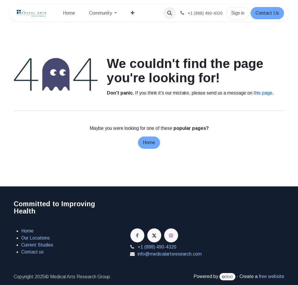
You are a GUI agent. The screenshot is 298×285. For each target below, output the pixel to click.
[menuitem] (69, 13)
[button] (170, 13)
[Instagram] (171, 235)
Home (149, 142)
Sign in (237, 13)
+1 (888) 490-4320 (157, 246)
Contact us (32, 251)
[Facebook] (137, 235)
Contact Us (267, 13)
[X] (154, 235)
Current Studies (37, 244)
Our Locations (35, 237)
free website (271, 276)
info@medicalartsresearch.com (170, 253)
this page (262, 92)
